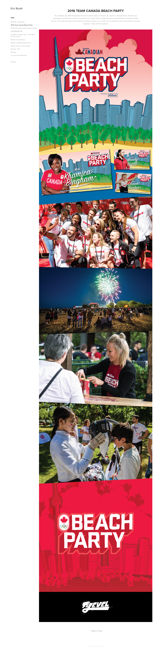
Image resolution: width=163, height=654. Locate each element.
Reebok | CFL (15, 49)
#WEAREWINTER (16, 31)
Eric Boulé (17, 8)
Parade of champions (18, 40)
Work (12, 18)
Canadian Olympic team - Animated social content (23, 35)
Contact (13, 62)
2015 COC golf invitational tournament (24, 28)
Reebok (13, 52)
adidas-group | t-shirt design (20, 46)
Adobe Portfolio (99, 646)
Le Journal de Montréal (19, 55)
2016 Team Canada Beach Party (21, 25)
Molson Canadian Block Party (21, 43)
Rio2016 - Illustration (18, 22)
